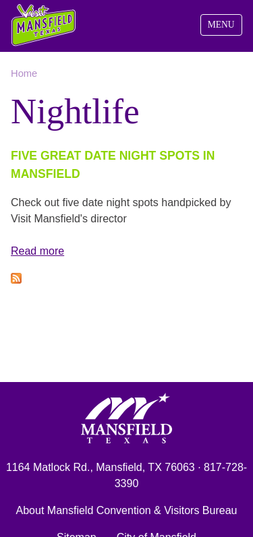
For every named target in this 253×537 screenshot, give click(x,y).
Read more (37, 251)
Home (24, 73)
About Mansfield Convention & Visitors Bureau (126, 510)
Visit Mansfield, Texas (44, 25)
